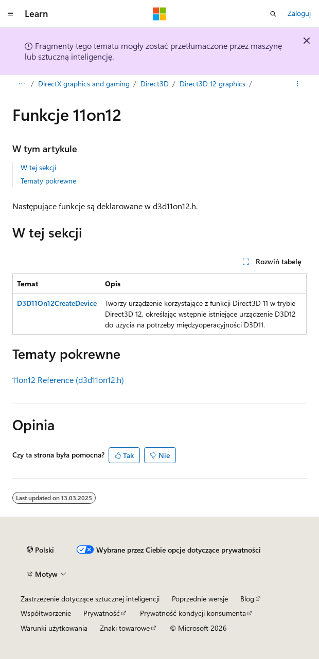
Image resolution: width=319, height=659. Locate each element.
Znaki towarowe (125, 628)
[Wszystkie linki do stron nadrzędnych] (21, 84)
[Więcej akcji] (298, 84)
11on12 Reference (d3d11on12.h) (68, 379)
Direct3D (154, 83)
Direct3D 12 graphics (212, 83)
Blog (247, 598)
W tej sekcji (38, 167)
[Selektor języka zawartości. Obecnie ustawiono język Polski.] (40, 550)
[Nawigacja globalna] (10, 14)
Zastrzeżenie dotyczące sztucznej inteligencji (90, 598)
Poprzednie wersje (200, 598)
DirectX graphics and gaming (84, 83)
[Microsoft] (159, 14)
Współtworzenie (46, 613)
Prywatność (101, 613)
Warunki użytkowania (54, 628)
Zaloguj (299, 13)
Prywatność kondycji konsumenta (193, 613)
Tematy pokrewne (48, 181)
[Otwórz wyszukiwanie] (273, 14)
